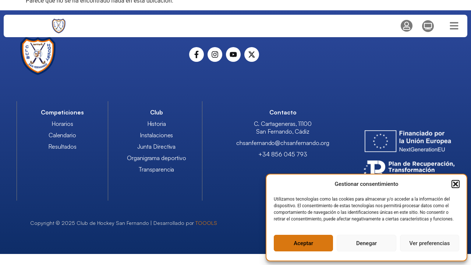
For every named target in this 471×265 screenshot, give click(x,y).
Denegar (366, 243)
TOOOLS (206, 223)
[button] (455, 184)
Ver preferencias (429, 243)
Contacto (283, 112)
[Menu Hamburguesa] (454, 26)
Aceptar (303, 243)
